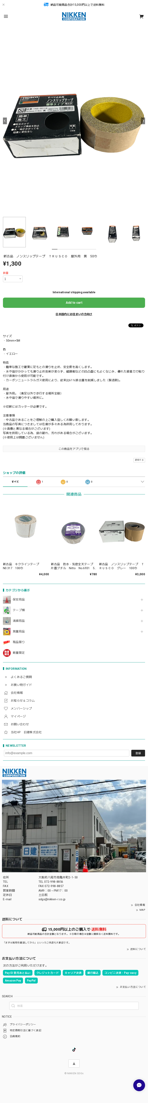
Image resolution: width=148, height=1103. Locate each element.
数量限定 (19, 653)
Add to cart (74, 302)
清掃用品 (19, 621)
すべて (15, 481)
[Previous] (5, 121)
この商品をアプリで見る (74, 448)
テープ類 (19, 610)
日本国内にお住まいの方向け (74, 314)
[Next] (143, 121)
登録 (138, 753)
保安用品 (19, 599)
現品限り (19, 642)
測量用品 (19, 631)
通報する (139, 460)
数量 (6, 273)
